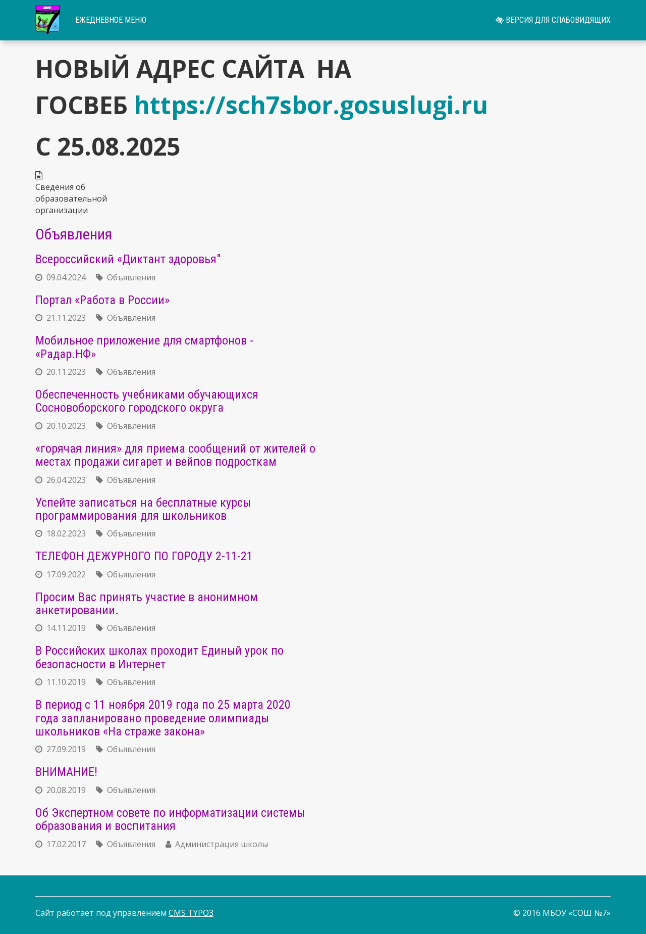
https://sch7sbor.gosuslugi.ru (311, 104)
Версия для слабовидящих (553, 20)
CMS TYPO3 (191, 912)
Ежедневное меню (110, 20)
